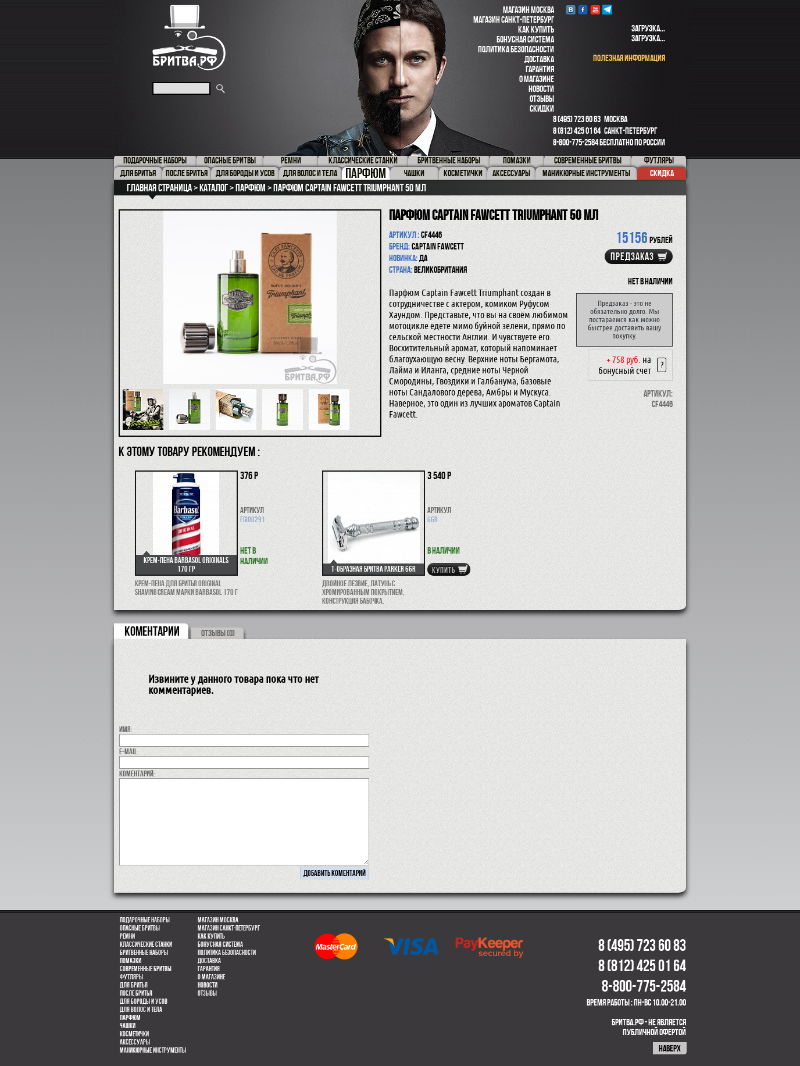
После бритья (136, 993)
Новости (541, 89)
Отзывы (542, 99)
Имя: (126, 729)
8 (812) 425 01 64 (577, 131)
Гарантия (540, 69)
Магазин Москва (528, 10)
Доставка (539, 59)
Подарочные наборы (145, 920)
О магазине (536, 79)
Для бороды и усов (143, 1001)
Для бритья (134, 985)
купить (443, 570)
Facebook (583, 10)
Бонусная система (525, 39)
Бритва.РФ (189, 37)
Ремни (127, 936)
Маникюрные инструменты (153, 1050)
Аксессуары (135, 1042)
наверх (670, 1048)
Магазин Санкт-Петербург (513, 19)
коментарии (152, 631)
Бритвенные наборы (144, 953)
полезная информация (629, 58)
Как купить (536, 29)
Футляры (131, 977)
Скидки (542, 108)
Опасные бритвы (140, 928)
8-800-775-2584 (575, 142)
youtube (595, 10)
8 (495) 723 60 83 (577, 119)
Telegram (607, 10)
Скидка (662, 173)
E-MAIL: (129, 751)
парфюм (130, 1018)
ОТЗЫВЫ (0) (218, 633)
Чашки (127, 1026)
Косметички (134, 1034)
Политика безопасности (516, 49)
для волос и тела (141, 1010)
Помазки (130, 961)
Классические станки (146, 944)
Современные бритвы (146, 969)
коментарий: (137, 773)
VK (571, 10)
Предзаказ (632, 256)
